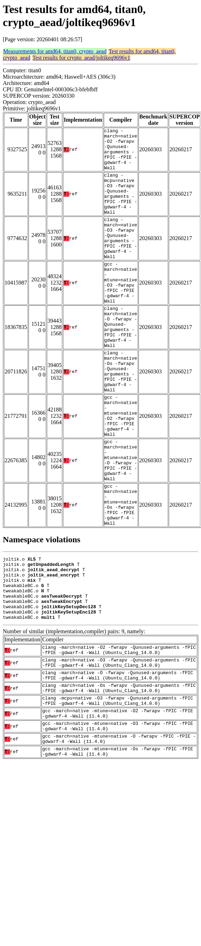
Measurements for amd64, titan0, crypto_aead (54, 51)
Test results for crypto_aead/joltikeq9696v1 (81, 58)
